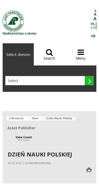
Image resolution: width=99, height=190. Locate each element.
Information (16, 118)
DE (93, 36)
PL (93, 24)
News (35, 118)
